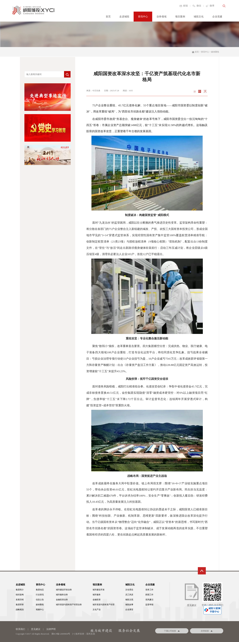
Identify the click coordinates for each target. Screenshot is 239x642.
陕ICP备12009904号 (61, 634)
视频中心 (40, 609)
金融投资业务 (62, 599)
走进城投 (124, 16)
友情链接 (206, 631)
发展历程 (20, 599)
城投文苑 (129, 599)
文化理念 (129, 589)
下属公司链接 (172, 631)
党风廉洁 (149, 599)
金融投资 (97, 599)
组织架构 (20, 594)
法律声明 (51, 629)
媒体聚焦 (40, 604)
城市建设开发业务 (64, 589)
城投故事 (129, 604)
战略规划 (20, 609)
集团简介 (20, 589)
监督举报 (149, 604)
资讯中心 (143, 16)
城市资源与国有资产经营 (104, 604)
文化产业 (97, 609)
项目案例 (180, 16)
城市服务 (97, 594)
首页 (108, 16)
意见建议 (35, 629)
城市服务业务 (62, 594)
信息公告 (40, 599)
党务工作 (149, 589)
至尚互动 (90, 634)
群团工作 (149, 594)
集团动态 (40, 589)
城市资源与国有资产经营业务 (69, 604)
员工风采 (129, 594)
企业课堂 (129, 609)
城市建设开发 (99, 589)
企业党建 (217, 16)
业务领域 (161, 16)
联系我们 (20, 629)
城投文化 (199, 16)
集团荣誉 (20, 604)
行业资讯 (40, 594)
